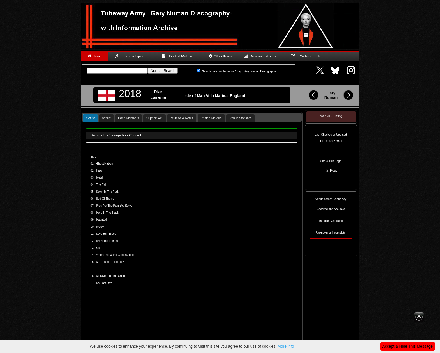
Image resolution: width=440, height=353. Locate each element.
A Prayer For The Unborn (111, 275)
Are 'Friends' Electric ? (110, 261)
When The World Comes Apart (115, 254)
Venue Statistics (240, 118)
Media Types (131, 56)
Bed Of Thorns (105, 198)
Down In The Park (107, 191)
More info (286, 346)
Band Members (128, 118)
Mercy (100, 226)
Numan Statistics (261, 56)
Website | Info (308, 56)
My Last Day (104, 282)
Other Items (220, 56)
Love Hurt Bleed (106, 233)
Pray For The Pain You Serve (114, 205)
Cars (99, 247)
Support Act (154, 118)
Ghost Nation (104, 163)
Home (94, 56)
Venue (106, 118)
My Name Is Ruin (107, 240)
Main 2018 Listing (331, 116)
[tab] (90, 118)
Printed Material (178, 56)
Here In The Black (107, 212)
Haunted (101, 219)
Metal (99, 177)
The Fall (101, 184)
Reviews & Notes (181, 118)
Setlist (90, 118)
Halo (99, 170)
